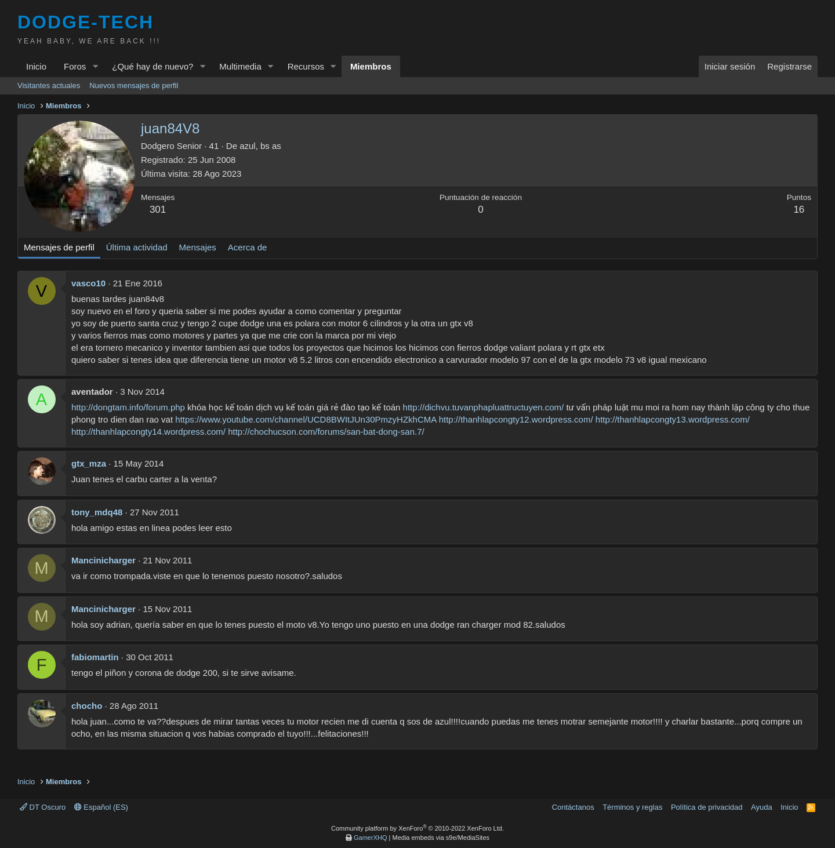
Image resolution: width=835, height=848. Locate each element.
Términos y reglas (632, 807)
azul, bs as (260, 146)
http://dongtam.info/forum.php (128, 407)
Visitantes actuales (48, 85)
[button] (95, 66)
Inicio (36, 66)
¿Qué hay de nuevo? (152, 66)
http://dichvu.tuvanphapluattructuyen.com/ (483, 407)
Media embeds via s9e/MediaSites (440, 837)
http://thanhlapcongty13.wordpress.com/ (673, 419)
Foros (75, 66)
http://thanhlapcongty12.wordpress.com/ (516, 419)
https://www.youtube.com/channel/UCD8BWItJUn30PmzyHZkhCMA (305, 419)
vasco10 (88, 283)
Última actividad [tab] (137, 247)
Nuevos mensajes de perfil (133, 85)
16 (798, 209)
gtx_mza (88, 463)
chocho (86, 706)
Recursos (306, 66)
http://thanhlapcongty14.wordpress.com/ (148, 431)
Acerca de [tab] (247, 247)
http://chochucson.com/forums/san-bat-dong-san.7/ (326, 431)
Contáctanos (573, 807)
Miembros (370, 66)
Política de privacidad (707, 807)
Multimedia (240, 66)
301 (158, 209)
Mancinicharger (103, 560)
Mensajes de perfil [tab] (59, 247)
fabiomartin (95, 657)
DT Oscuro (43, 807)
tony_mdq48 (96, 512)
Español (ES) (101, 807)
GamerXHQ (370, 837)
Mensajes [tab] (197, 247)
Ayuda (761, 807)
